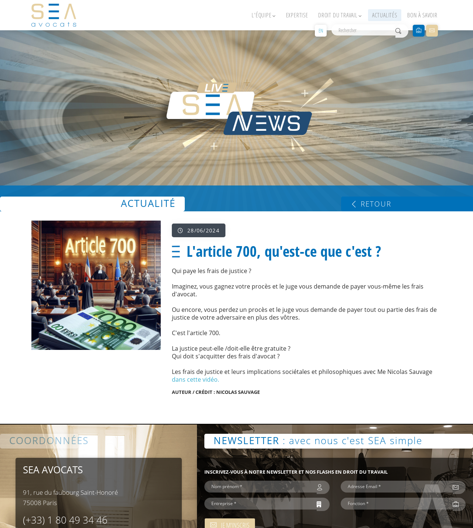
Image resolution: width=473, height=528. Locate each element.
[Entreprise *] (260, 504)
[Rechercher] (363, 29)
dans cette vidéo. (195, 379)
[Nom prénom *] (260, 487)
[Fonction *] (397, 504)
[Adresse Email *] (397, 487)
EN (321, 30)
